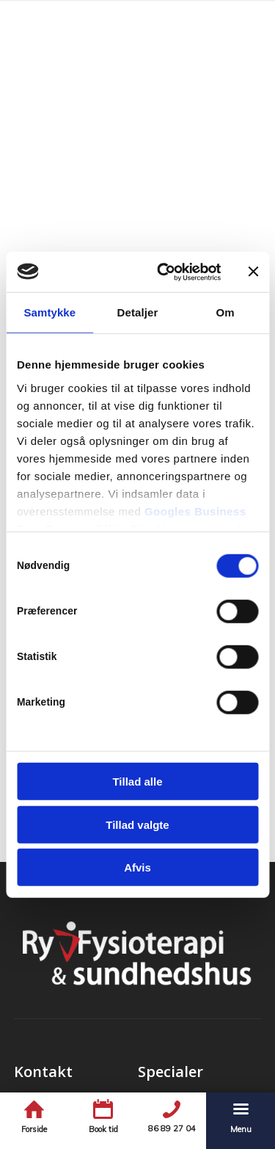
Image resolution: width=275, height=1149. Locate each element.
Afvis (137, 867)
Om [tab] (225, 312)
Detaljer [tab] (137, 312)
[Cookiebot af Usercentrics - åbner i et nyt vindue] (164, 271)
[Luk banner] (253, 272)
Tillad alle (137, 781)
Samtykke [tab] (49, 312)
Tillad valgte (137, 824)
